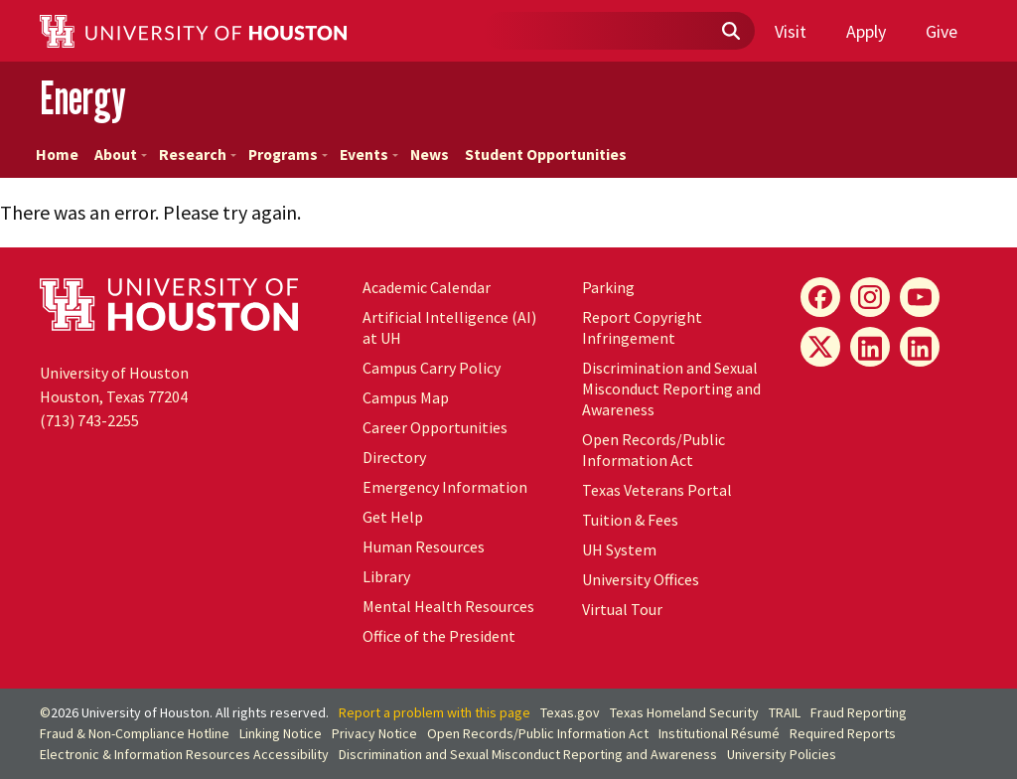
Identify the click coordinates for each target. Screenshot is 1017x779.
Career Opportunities (435, 427)
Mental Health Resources (448, 606)
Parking (608, 287)
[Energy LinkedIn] (870, 347)
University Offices (640, 579)
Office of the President (439, 636)
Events (369, 154)
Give (941, 31)
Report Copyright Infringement (642, 327)
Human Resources (424, 546)
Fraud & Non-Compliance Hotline (134, 733)
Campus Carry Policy (432, 368)
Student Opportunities (546, 154)
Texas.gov (570, 712)
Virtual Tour (622, 609)
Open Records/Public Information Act (653, 449)
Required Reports (843, 733)
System (619, 549)
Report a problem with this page (434, 712)
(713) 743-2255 (89, 420)
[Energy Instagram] (870, 297)
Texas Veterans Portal (657, 490)
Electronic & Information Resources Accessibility (184, 754)
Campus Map (406, 397)
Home (57, 154)
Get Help (393, 517)
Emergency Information (445, 487)
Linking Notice (280, 733)
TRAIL (784, 712)
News (429, 154)
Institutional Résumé (719, 733)
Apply (866, 31)
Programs (288, 154)
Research (197, 154)
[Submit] (730, 32)
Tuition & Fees (630, 520)
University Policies (781, 754)
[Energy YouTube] (920, 297)
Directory (394, 457)
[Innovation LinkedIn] (920, 347)
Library (386, 576)
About (120, 154)
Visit (790, 31)
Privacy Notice (374, 733)
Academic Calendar (427, 287)
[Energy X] (820, 347)
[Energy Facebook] (820, 297)
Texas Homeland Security (684, 712)
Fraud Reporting (858, 712)
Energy (83, 98)
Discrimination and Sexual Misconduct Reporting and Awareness (671, 388)
